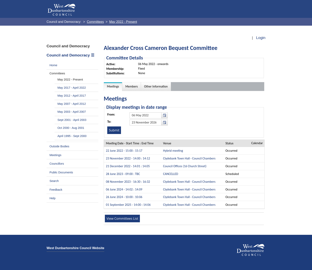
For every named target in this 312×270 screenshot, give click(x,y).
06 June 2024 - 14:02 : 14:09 (124, 189)
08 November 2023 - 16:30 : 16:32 (128, 182)
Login (260, 38)
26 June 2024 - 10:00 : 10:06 (124, 197)
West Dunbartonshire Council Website (75, 248)
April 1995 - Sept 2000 (72, 136)
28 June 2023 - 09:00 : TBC (123, 174)
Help (53, 198)
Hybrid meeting (173, 150)
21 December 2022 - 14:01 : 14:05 (128, 166)
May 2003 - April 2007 (72, 111)
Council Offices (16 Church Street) (185, 166)
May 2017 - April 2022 (72, 87)
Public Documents (61, 172)
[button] (164, 115)
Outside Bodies (59, 146)
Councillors (57, 163)
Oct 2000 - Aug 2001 (71, 127)
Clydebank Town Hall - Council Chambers (189, 158)
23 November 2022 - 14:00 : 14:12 (128, 158)
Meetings (55, 155)
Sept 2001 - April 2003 (72, 119)
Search (54, 181)
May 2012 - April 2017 (72, 95)
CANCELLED (170, 174)
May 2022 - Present (70, 79)
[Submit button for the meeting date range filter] (114, 130)
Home (53, 65)
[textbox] (149, 115)
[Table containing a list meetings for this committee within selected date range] (184, 174)
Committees (57, 73)
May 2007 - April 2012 (72, 103)
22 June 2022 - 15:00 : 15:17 (124, 150)
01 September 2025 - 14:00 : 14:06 (128, 205)
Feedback (56, 189)
